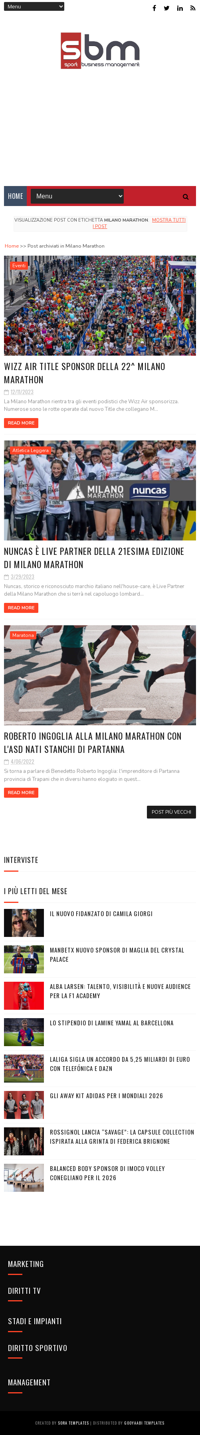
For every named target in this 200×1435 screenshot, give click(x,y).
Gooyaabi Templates (144, 1423)
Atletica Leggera (30, 450)
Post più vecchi (171, 812)
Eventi (19, 265)
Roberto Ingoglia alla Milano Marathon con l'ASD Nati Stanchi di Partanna (93, 742)
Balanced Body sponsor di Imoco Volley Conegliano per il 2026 (107, 1173)
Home (15, 196)
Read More (21, 423)
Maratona (23, 635)
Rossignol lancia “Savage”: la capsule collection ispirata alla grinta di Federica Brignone (122, 1136)
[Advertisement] (100, 122)
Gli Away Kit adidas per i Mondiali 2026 (106, 1095)
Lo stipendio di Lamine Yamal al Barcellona (112, 1022)
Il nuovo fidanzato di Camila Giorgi (101, 913)
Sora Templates (73, 1423)
